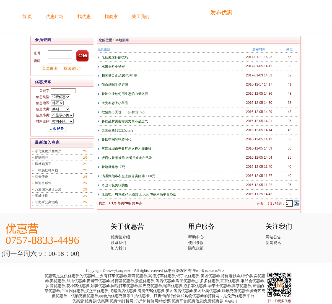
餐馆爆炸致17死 (112, 167)
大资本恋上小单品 (114, 103)
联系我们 (118, 243)
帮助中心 (196, 237)
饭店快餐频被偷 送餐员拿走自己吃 (126, 158)
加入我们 (118, 248)
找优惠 (84, 16)
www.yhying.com (118, 271)
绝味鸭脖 (41, 157)
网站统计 (231, 301)
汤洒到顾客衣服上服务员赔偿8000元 (127, 176)
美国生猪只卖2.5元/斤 (116, 130)
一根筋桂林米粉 (46, 170)
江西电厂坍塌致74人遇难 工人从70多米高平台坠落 (138, 194)
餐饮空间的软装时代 (115, 139)
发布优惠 (221, 12)
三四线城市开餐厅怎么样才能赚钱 (125, 149)
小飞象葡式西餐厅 (48, 151)
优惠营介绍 (120, 237)
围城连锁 (41, 196)
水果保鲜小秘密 (112, 66)
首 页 (27, 16)
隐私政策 (196, 248)
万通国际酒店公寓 (48, 189)
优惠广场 (55, 16)
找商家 (111, 16)
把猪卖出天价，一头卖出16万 (122, 112)
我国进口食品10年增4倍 (118, 76)
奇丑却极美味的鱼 (114, 185)
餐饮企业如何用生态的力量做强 (124, 94)
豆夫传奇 (41, 177)
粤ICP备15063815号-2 (208, 271)
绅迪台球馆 (43, 183)
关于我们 (140, 16)
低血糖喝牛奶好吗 (114, 85)
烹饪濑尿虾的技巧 (114, 57)
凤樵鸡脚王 (43, 164)
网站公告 (273, 237)
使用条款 (196, 243)
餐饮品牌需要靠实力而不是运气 (124, 121)
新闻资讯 (273, 243)
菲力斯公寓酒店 (46, 202)
